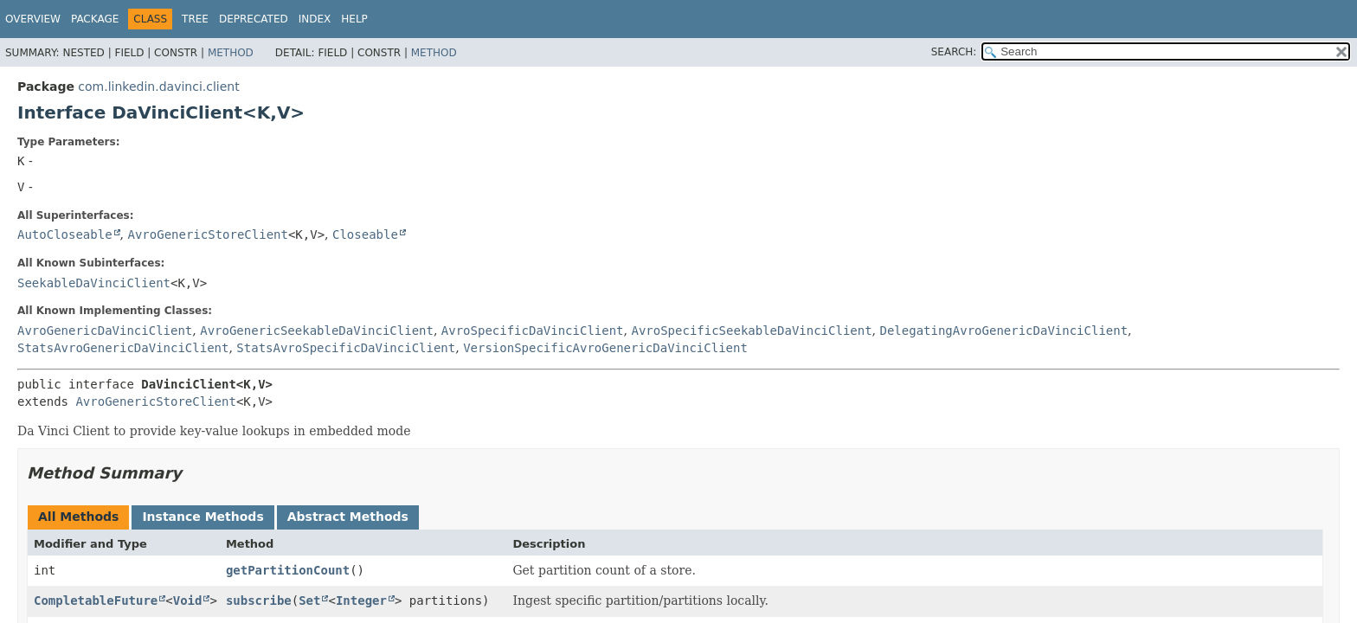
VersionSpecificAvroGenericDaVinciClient (605, 348)
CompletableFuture (96, 600)
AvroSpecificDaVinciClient (532, 330)
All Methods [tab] (78, 516)
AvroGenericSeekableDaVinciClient (317, 330)
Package (95, 19)
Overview (33, 19)
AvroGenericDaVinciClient (104, 330)
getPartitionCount (288, 570)
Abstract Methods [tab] (347, 516)
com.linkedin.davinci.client (158, 86)
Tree (195, 19)
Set (309, 600)
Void (188, 600)
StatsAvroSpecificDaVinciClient (345, 348)
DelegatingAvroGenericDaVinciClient (1004, 330)
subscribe (259, 600)
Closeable (365, 234)
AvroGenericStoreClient (207, 234)
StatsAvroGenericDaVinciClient (122, 348)
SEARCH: (954, 52)
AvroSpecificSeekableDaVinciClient (751, 330)
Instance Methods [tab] (202, 516)
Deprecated (253, 19)
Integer (361, 600)
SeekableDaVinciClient (93, 283)
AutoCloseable (65, 234)
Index (315, 19)
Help (354, 19)
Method (231, 53)
